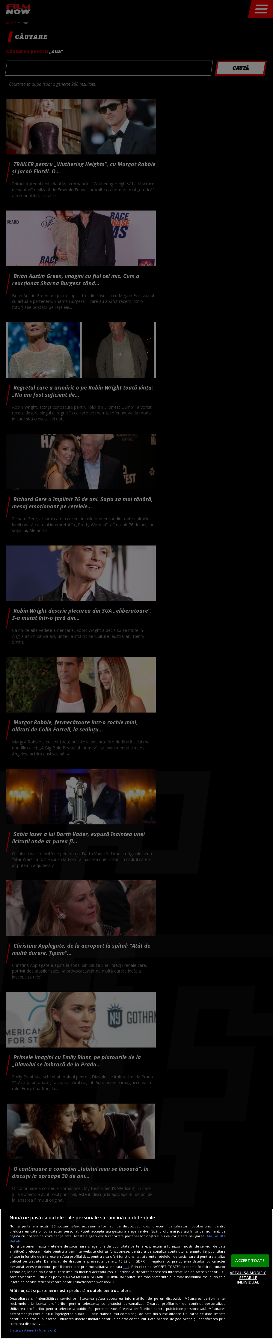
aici (126, 1266)
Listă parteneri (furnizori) (33, 1330)
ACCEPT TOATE (250, 1260)
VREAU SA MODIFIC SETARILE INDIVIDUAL (248, 1277)
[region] (136, 1274)
